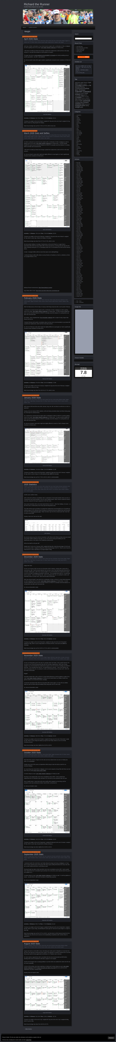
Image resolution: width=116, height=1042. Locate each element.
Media (55, 135)
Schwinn (42, 138)
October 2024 (79, 183)
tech (77, 149)
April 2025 (78, 175)
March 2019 (78, 231)
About (24, 27)
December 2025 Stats (33, 557)
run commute (55, 489)
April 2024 (78, 191)
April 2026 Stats (31, 39)
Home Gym (43, 40)
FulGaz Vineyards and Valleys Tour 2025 (46, 967)
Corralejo (43, 136)
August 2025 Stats (32, 944)
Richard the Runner (37, 4)
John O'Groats (79, 133)
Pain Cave (53, 40)
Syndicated (65, 486)
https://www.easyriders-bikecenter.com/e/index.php (47, 290)
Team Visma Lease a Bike (40, 770)
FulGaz (32, 42)
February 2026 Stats (33, 298)
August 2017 (78, 252)
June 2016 (78, 269)
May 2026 (78, 162)
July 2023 (78, 200)
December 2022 (79, 208)
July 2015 (78, 284)
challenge (30, 299)
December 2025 (79, 167)
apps (77, 116)
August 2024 (78, 186)
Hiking (77, 129)
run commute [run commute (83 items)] (84, 101)
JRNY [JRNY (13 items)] (82, 96)
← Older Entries (28, 1029)
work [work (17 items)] (81, 107)
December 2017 (79, 247)
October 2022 (79, 211)
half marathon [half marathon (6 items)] (81, 93)
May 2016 (78, 271)
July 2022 (78, 215)
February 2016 (79, 275)
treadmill (28, 490)
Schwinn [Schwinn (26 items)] (86, 102)
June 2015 (78, 285)
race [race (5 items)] (85, 99)
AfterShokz (53, 657)
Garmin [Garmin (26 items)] (83, 90)
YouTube (36, 136)
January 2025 (79, 179)
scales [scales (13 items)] (81, 102)
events (35, 40)
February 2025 (79, 178)
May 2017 (78, 256)
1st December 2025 (35, 653)
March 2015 (78, 289)
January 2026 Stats (32, 398)
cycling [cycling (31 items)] (84, 85)
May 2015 (78, 287)
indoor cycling (48, 40)
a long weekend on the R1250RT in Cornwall (44, 55)
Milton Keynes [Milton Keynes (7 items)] (78, 99)
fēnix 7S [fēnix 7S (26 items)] (77, 90)
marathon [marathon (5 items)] (87, 98)
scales (39, 138)
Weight (63, 40)
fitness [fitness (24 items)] (82, 87)
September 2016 (79, 265)
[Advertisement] (86, 332)
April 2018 (78, 243)
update (62, 42)
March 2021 (78, 220)
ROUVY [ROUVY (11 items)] (77, 101)
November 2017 (79, 248)
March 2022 (78, 216)
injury (45, 489)
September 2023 (79, 198)
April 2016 (78, 272)
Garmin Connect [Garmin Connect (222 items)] (83, 91)
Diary (33, 40)
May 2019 (78, 228)
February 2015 (79, 290)
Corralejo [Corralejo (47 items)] (78, 85)
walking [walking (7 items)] (87, 105)
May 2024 (78, 190)
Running (60, 486)
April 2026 (78, 163)
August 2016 (78, 267)
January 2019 (79, 232)
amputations (78, 115)
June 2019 (78, 227)
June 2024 (78, 189)
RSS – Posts (78, 301)
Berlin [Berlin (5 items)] (81, 84)
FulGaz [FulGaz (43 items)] (86, 88)
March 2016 (78, 273)
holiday (49, 42)
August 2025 (78, 171)
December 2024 (79, 181)
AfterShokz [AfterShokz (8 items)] (77, 82)
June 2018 (78, 240)
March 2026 (78, 165)
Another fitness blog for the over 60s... (34, 7)
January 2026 (79, 166)
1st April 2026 (34, 130)
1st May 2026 (34, 36)
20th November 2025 (35, 750)
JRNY (47, 489)
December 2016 (79, 263)
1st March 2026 (34, 295)
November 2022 (79, 210)
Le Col (42, 657)
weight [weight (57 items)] (77, 107)
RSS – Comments (79, 302)
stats (59, 42)
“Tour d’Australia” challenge (46, 317)
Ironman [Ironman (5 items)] (85, 94)
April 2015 (78, 288)
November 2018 (79, 235)
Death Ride (78, 123)
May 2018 (78, 242)
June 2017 (78, 255)
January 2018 (79, 245)
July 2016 (78, 268)
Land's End (78, 134)
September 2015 (79, 281)
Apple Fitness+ (27, 401)
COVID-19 (78, 120)
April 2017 (78, 257)
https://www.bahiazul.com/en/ (45, 287)
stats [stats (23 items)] (83, 104)
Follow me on (84, 56)
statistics (56, 42)
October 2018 (79, 236)
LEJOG (77, 137)
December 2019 (79, 224)
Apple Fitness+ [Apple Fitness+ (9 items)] (84, 82)
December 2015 (79, 277)
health (46, 42)
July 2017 (78, 253)
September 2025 (79, 170)
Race (77, 142)
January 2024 (79, 194)
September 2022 (79, 212)
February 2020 (79, 223)
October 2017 (79, 249)
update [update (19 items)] (83, 105)
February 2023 (79, 206)
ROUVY (52, 42)
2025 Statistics (30, 484)
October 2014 (79, 296)
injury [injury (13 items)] (82, 95)
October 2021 (79, 219)
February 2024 (79, 193)
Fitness (38, 40)
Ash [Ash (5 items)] (79, 84)
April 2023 (78, 203)
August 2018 (78, 238)
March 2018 (78, 244)
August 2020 (78, 222)
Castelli (29, 135)
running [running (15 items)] (77, 102)
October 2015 (79, 280)
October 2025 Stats (32, 753)
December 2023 (79, 195)
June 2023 (78, 202)
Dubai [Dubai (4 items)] (88, 85)
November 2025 (79, 169)
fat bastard (48, 136)
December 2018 (79, 234)
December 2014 (79, 293)
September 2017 (79, 251)
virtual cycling (58, 40)
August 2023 (78, 199)
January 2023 (79, 207)
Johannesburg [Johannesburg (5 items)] (78, 96)
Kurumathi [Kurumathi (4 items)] (87, 96)
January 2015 (79, 292)
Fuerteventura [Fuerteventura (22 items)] (79, 88)
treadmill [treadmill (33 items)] (78, 105)
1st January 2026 (34, 482)
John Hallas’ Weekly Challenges (48, 47)
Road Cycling (64, 135)
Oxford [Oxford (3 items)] (83, 99)
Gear (42, 135)
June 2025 (78, 173)
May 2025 (78, 174)
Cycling (29, 40)
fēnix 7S (29, 42)
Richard (28, 36)
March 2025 (78, 177)
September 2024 (79, 185)
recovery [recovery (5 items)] (88, 99)
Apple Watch (32, 401)
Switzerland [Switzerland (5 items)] (87, 104)
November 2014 (79, 294)
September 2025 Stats (33, 854)
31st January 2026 (35, 395)
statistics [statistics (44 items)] (78, 104)
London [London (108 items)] (78, 98)
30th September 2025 (35, 852)
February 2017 (79, 260)
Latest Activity (33, 27)
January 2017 (79, 261)
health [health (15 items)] (86, 93)
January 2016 (79, 276)
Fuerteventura (56, 136)
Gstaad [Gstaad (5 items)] (76, 93)
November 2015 (79, 279)
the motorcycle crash (36, 511)
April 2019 (78, 230)
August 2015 (78, 283)
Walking (28, 136)
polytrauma (62, 299)
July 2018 (78, 239)
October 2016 (79, 264)
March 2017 (78, 259)
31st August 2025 (34, 941)
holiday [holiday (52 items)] (77, 95)
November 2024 (79, 182)
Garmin (36, 42)
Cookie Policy (28, 1039)
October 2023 (79, 197)
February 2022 (79, 218)
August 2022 (78, 214)
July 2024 (78, 187)
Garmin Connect (41, 42)
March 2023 (78, 204)
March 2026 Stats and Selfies (36, 133)
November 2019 (79, 226)
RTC (77, 145)
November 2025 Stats (33, 655)
